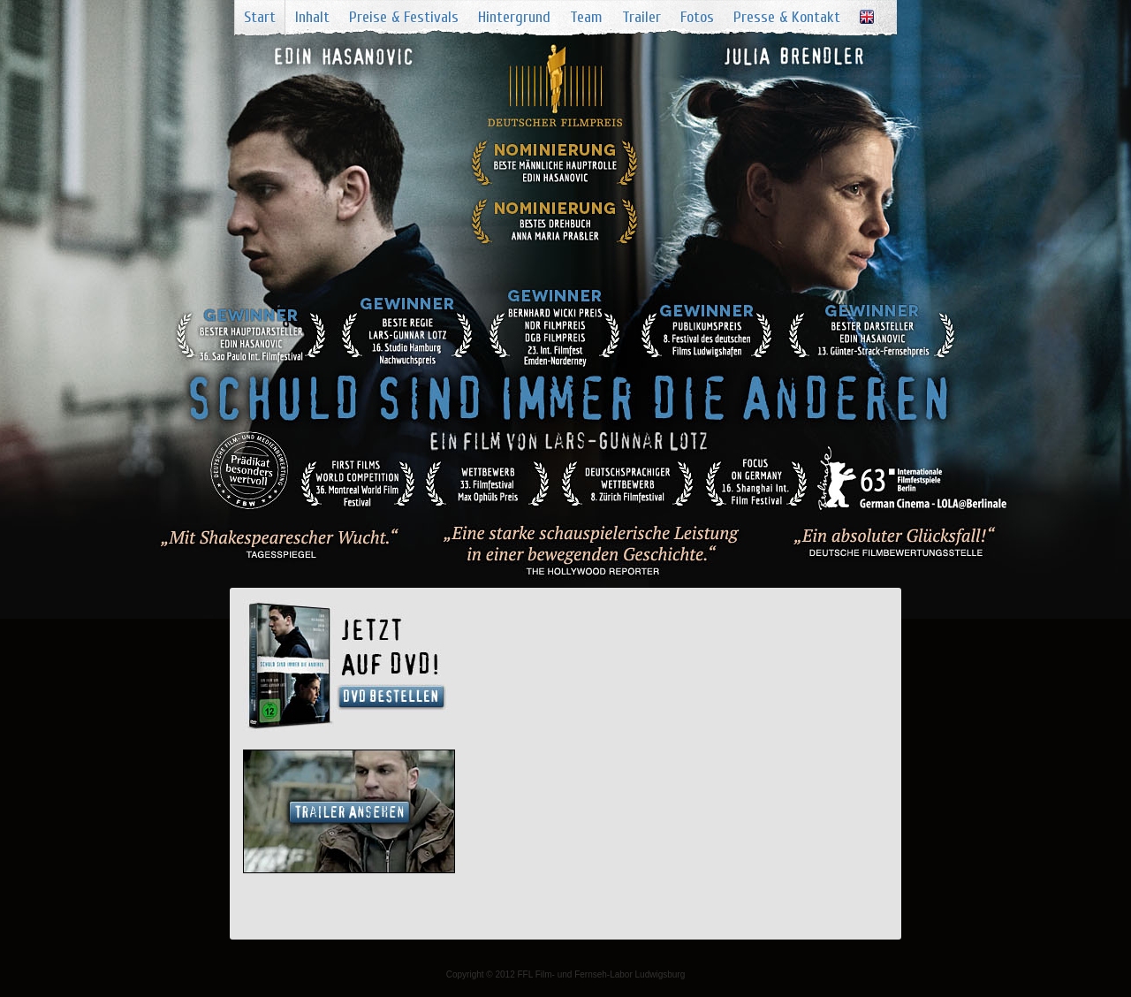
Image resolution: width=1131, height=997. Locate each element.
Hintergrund (514, 17)
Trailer (641, 17)
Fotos (697, 17)
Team (586, 17)
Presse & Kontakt (786, 17)
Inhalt (312, 17)
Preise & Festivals (404, 17)
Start (260, 17)
